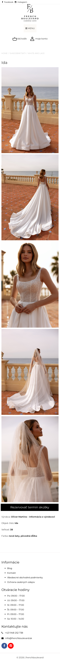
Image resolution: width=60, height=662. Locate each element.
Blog (9, 568)
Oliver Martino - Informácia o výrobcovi (33, 516)
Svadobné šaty (18, 53)
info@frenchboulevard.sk (18, 638)
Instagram (22, 2)
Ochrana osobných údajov (21, 582)
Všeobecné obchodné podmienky (25, 577)
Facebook (8, 2)
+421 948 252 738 (14, 632)
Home (4, 53)
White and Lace (36, 53)
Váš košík (19, 39)
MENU (30, 28)
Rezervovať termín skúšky (29, 507)
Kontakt (11, 572)
